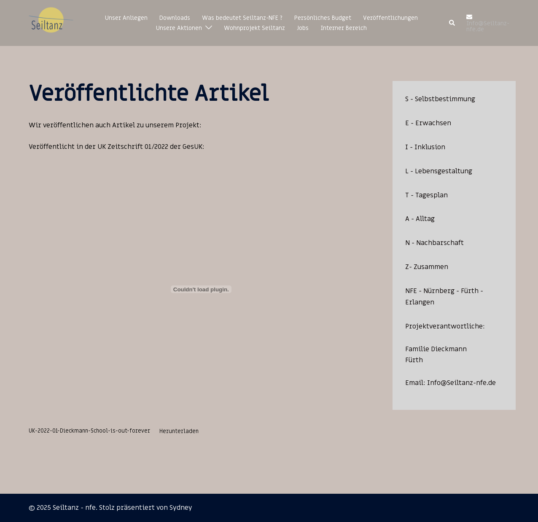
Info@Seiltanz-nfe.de (461, 382)
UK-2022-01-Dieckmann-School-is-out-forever (89, 431)
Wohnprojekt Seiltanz (254, 28)
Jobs (303, 28)
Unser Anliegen (126, 18)
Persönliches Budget (322, 18)
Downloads (174, 18)
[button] (452, 23)
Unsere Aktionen (179, 28)
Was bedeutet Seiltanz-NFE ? (242, 18)
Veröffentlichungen (390, 18)
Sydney (180, 507)
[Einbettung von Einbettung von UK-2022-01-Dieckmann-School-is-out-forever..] (201, 289)
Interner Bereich (343, 28)
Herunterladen (179, 431)
